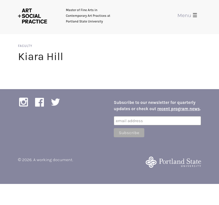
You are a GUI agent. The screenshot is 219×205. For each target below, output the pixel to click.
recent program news (178, 108)
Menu (187, 15)
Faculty (25, 46)
